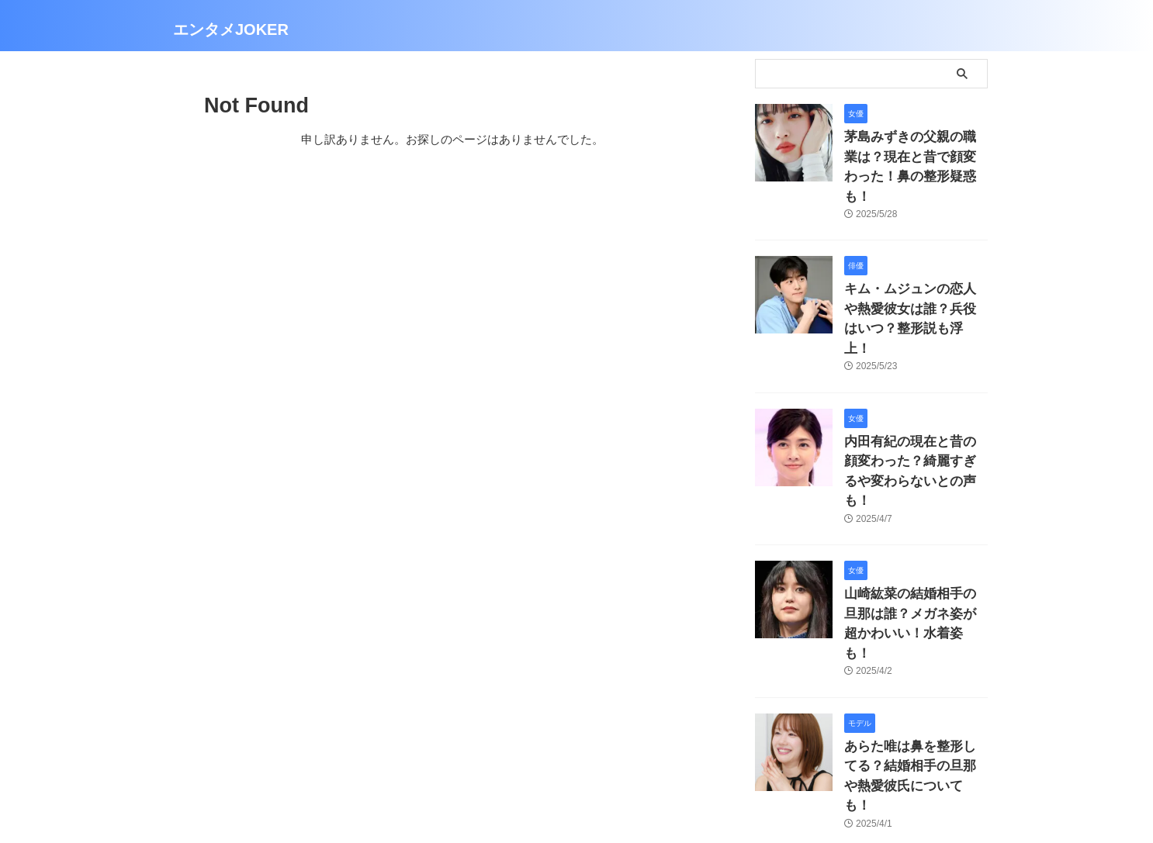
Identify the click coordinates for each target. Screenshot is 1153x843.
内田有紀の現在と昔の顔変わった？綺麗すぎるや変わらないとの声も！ (914, 404)
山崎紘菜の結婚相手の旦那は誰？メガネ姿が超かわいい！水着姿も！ (914, 530)
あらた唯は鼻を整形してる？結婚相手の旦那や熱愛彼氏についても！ (914, 655)
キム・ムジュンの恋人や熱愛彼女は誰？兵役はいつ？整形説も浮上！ (914, 278)
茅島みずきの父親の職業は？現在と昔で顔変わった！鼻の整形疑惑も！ (914, 153)
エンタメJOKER (231, 29)
